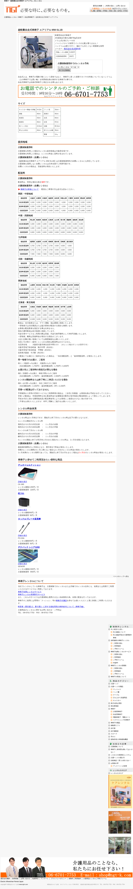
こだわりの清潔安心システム (121, 755)
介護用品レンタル (10, 17)
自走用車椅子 (29, 17)
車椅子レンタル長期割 (118, 665)
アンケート (44, 878)
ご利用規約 (117, 646)
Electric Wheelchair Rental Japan (12, 881)
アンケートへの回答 (120, 766)
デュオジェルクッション (29, 465)
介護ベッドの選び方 (118, 758)
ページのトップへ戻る (121, 576)
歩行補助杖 (115, 731)
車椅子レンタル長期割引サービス (31, 594)
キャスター (117, 700)
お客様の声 (115, 763)
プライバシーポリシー (58, 878)
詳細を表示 (22, 482)
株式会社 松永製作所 (72, 49)
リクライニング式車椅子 (121, 720)
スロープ (114, 734)
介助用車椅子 (117, 711)
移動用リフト (115, 725)
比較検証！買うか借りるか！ (121, 760)
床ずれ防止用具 (116, 703)
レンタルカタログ (117, 773)
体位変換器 (115, 706)
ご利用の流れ (109, 6)
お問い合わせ (121, 6)
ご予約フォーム (118, 649)
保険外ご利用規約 (75, 878)
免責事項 (35, 878)
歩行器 (113, 728)
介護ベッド (115, 684)
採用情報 (15, 878)
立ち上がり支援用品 (120, 697)
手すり (113, 737)
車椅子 (20, 17)
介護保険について (117, 746)
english (115, 663)
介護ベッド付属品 (117, 686)
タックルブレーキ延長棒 (29, 519)
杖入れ (21, 493)
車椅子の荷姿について (30, 189)
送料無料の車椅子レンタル (120, 640)
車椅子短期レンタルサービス (29, 592)
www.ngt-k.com (23, 884)
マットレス (117, 689)
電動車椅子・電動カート (121, 717)
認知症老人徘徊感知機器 (119, 739)
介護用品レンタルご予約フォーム (95, 878)
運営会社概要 (97, 6)
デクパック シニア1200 (29, 547)
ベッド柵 (116, 692)
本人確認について (119, 632)
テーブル (116, 695)
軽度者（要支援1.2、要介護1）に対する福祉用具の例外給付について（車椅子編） (51, 607)
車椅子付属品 (61, 600)
